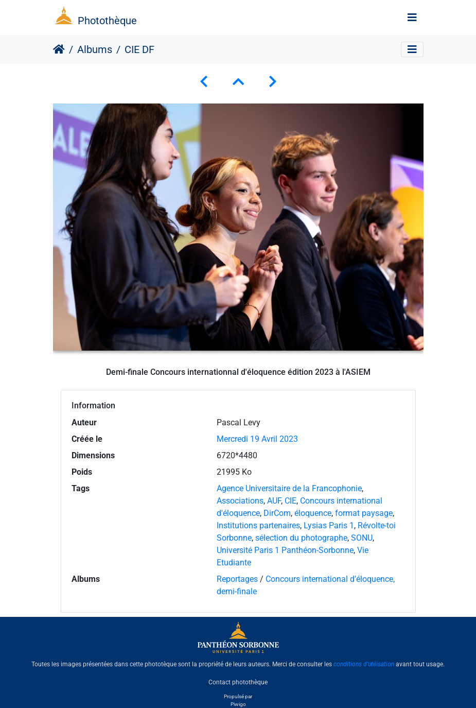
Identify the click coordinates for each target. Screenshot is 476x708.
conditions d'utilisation (363, 664)
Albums (94, 49)
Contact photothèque (238, 681)
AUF (274, 501)
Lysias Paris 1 (329, 525)
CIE (290, 501)
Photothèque (107, 20)
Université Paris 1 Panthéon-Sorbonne (285, 550)
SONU (362, 538)
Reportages (237, 579)
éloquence (312, 513)
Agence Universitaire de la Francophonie (289, 488)
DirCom (277, 513)
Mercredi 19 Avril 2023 (257, 439)
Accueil (59, 49)
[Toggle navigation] (412, 17)
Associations (240, 501)
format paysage (364, 513)
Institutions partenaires (258, 525)
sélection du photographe (301, 538)
